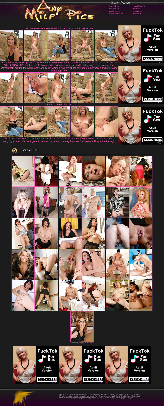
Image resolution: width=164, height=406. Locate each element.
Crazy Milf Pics (114, 6)
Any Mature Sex (114, 11)
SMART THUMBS (87, 343)
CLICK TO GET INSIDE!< (59, 104)
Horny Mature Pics (139, 6)
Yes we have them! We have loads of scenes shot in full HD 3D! (59, 28)
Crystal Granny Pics (116, 14)
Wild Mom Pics (114, 9)
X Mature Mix (137, 14)
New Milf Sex (137, 11)
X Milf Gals (136, 9)
